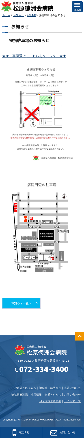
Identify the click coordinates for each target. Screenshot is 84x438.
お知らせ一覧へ (21, 303)
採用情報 (36, 394)
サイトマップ (72, 401)
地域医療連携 (19, 394)
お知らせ (18, 15)
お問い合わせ (72, 394)
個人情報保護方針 (50, 401)
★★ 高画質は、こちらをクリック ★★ (34, 55)
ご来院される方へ (25, 388)
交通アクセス (53, 394)
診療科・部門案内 (50, 388)
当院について (72, 388)
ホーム (6, 15)
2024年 (31, 15)
